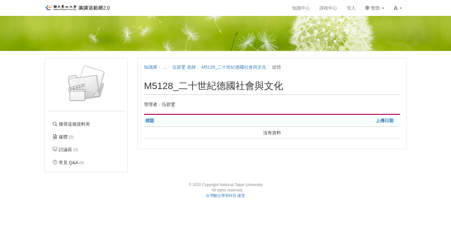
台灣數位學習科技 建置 (225, 195)
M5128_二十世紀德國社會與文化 (234, 67)
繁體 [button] (374, 7)
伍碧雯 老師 (184, 67)
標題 (149, 120)
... (165, 67)
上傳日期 (384, 120)
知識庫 (150, 67)
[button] (398, 8)
